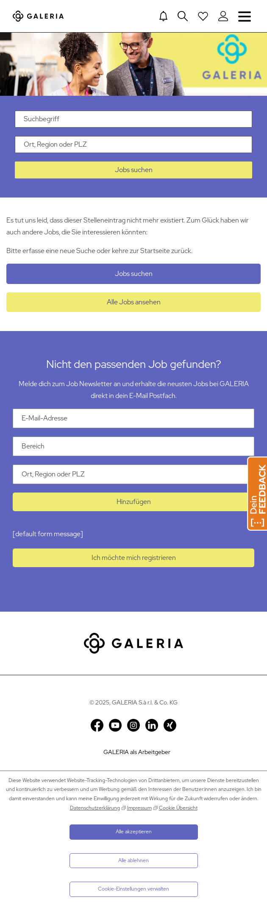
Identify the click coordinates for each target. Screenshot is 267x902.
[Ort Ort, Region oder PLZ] (133, 474)
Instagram (133, 725)
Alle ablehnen (133, 860)
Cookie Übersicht (178, 808)
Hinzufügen (134, 501)
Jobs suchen (134, 169)
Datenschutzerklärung (95, 808)
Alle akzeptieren (134, 831)
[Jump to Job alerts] (163, 16)
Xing (170, 725)
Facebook (97, 725)
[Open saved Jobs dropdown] (203, 16)
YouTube (115, 725)
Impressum (139, 808)
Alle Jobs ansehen (134, 302)
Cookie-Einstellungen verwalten (133, 888)
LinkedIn (151, 725)
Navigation (244, 15)
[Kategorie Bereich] (133, 446)
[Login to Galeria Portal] (223, 16)
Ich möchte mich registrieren (134, 557)
